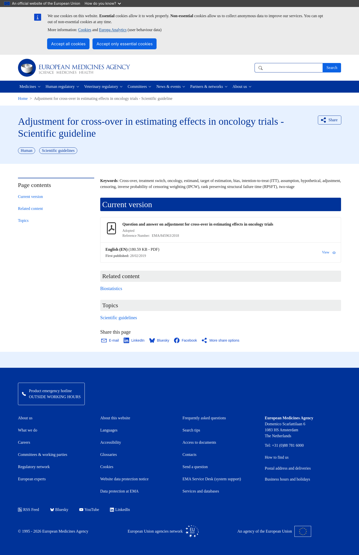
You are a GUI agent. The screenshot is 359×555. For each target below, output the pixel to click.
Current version (30, 196)
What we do (27, 430)
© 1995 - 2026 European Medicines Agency (53, 531)
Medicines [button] (27, 86)
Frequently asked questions (204, 418)
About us (25, 418)
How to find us (277, 457)
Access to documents (199, 442)
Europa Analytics (113, 30)
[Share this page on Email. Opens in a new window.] (110, 340)
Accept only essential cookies (124, 43)
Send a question (195, 467)
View (329, 252)
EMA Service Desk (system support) (211, 479)
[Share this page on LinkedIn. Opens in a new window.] (134, 340)
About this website (115, 418)
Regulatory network (34, 467)
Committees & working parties (42, 454)
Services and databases (200, 491)
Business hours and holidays (287, 479)
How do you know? (103, 3)
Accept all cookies (68, 43)
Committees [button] (137, 86)
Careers (24, 442)
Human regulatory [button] (60, 86)
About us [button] (240, 86)
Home (23, 98)
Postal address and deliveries (288, 468)
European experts (32, 479)
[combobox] (289, 67)
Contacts (189, 454)
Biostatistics (111, 288)
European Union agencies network (163, 531)
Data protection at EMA (119, 491)
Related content (30, 208)
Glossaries (108, 454)
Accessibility (110, 442)
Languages (108, 430)
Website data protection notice (124, 479)
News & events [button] (168, 86)
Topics (23, 220)
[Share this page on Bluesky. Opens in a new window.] (159, 340)
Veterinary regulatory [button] (101, 86)
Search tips (191, 430)
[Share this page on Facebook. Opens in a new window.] (185, 340)
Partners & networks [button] (206, 86)
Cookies (84, 30)
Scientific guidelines (118, 317)
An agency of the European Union (274, 531)
